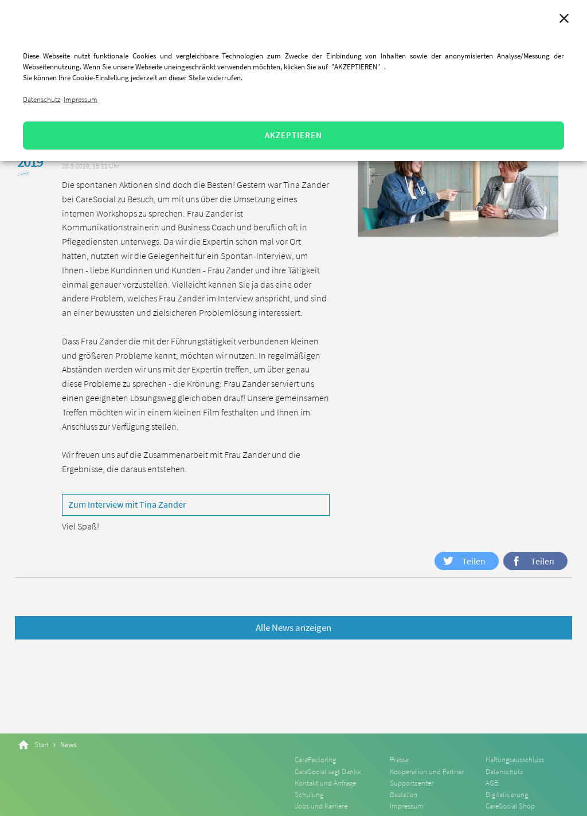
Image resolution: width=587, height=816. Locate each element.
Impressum (80, 99)
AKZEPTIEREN (293, 135)
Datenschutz (41, 99)
